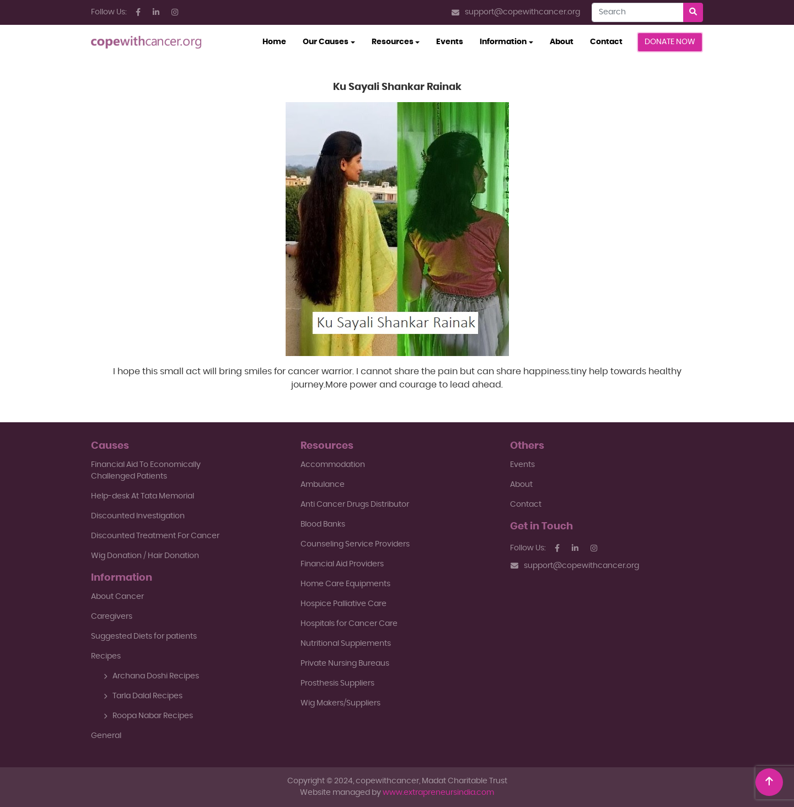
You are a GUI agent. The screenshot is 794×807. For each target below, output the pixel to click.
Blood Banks (323, 524)
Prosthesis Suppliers (337, 683)
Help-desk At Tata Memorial (142, 496)
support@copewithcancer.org (516, 12)
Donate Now (670, 42)
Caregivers (111, 616)
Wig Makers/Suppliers (340, 703)
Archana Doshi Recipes (151, 676)
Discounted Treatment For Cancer (155, 536)
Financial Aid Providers (342, 564)
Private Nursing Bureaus (345, 663)
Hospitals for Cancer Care (349, 624)
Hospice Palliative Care (344, 604)
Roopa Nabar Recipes (148, 716)
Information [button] (503, 42)
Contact (606, 42)
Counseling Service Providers (355, 544)
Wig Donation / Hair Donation (145, 556)
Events (449, 42)
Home (278, 41)
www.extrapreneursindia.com (438, 793)
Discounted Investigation (138, 516)
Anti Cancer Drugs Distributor (355, 504)
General (106, 736)
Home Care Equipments (345, 584)
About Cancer (117, 597)
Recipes (106, 656)
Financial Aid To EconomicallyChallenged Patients (146, 470)
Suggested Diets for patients (144, 636)
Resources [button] (393, 42)
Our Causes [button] (325, 42)
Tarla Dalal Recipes (143, 696)
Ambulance (323, 485)
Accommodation (333, 465)
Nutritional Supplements (346, 643)
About (561, 42)
